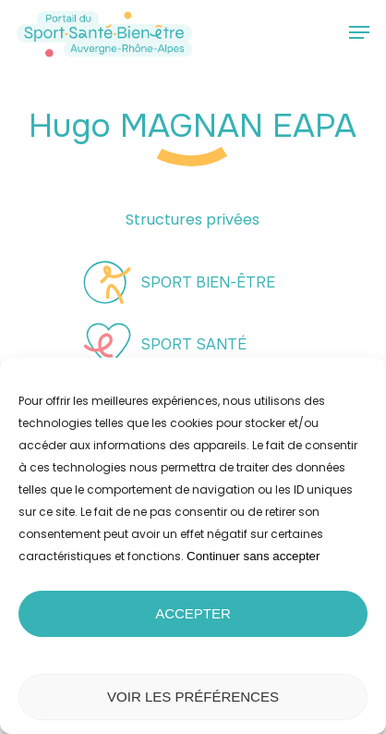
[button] (359, 32)
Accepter (193, 613)
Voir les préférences (193, 696)
